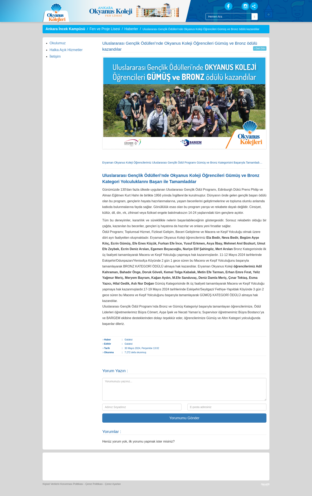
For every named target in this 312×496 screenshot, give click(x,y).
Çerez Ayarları (113, 484)
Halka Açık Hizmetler (66, 50)
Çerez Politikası (94, 484)
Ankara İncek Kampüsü (65, 29)
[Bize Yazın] (66, 466)
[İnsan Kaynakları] (212, 466)
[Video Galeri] (176, 466)
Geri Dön (259, 48)
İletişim (55, 56)
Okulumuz (58, 43)
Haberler (131, 29)
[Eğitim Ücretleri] (194, 466)
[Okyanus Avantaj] (230, 466)
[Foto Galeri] (158, 466)
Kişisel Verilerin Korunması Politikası (63, 484)
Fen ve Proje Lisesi (105, 29)
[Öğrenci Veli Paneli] (85, 466)
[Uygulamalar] (248, 466)
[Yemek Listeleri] (121, 466)
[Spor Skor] (139, 466)
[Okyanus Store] (103, 466)
